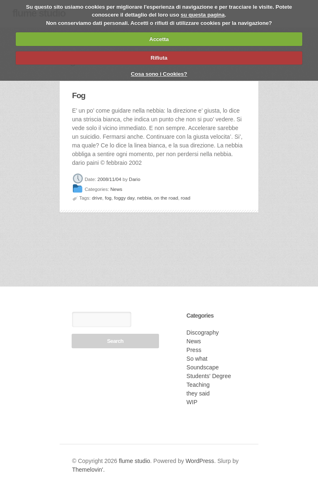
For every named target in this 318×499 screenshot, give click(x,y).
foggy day (124, 197)
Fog (78, 95)
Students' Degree (208, 376)
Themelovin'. (88, 469)
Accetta (159, 39)
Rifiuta (159, 58)
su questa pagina (202, 15)
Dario (134, 179)
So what (196, 358)
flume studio (134, 461)
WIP (191, 402)
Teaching (198, 384)
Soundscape (202, 367)
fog (108, 197)
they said (198, 393)
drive (97, 197)
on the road (166, 197)
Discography (202, 332)
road (185, 197)
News (117, 189)
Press (193, 350)
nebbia (144, 197)
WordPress (200, 461)
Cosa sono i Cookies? (159, 74)
